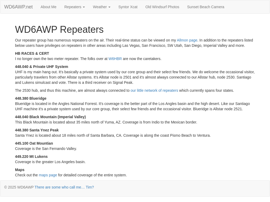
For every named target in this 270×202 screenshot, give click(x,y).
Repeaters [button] (74, 7)
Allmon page (187, 40)
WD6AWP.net (18, 7)
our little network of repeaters (154, 90)
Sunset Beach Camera (205, 7)
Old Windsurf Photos (162, 7)
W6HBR (115, 59)
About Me (48, 7)
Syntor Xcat (127, 7)
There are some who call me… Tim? (64, 187)
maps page (48, 175)
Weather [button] (101, 7)
